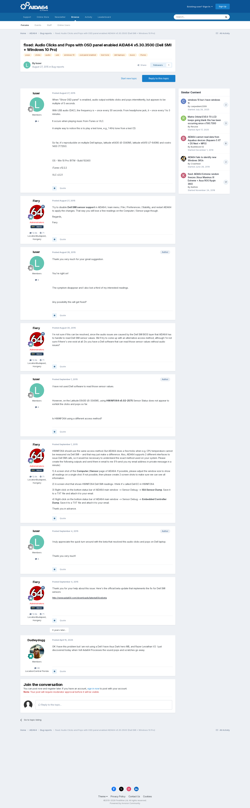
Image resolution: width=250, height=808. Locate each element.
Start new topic (129, 78)
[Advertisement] (204, 61)
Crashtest (196, 163)
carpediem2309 (199, 106)
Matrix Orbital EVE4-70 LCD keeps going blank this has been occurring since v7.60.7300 (204, 120)
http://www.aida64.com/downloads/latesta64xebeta (79, 597)
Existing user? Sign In (200, 6)
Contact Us (134, 796)
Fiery (36, 200)
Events (38, 25)
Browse (75, 18)
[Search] (190, 16)
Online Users (63, 25)
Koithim (194, 187)
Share (141, 65)
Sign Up (222, 6)
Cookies (147, 796)
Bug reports (58, 66)
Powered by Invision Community (125, 803)
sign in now (93, 688)
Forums (25, 25)
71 (42, 233)
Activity (88, 17)
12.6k (33, 233)
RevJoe (194, 126)
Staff (49, 25)
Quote (63, 188)
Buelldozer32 (197, 146)
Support (27, 17)
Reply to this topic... (50, 704)
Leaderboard (104, 17)
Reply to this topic (159, 78)
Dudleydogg (36, 640)
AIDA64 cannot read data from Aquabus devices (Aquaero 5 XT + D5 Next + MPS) (204, 140)
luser (39, 63)
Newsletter (60, 17)
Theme (103, 796)
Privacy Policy (118, 796)
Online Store (43, 17)
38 (37, 668)
